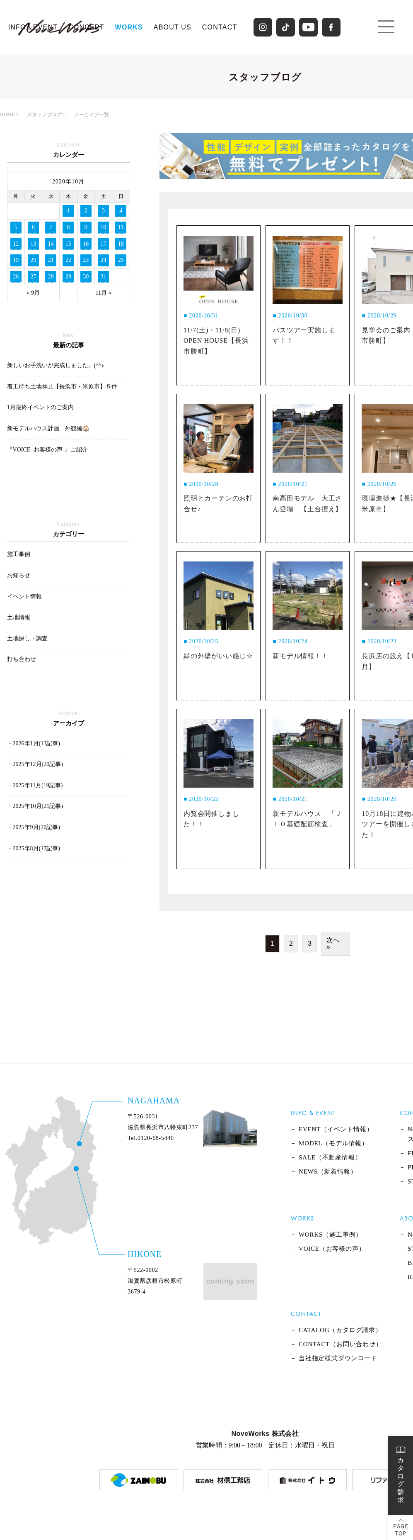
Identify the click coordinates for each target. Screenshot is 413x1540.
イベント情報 (24, 596)
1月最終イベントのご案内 (40, 407)
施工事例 (18, 554)
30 (86, 276)
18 (121, 244)
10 (103, 227)
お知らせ (18, 575)
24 (103, 260)
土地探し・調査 (27, 638)
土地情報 (18, 617)
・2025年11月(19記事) (35, 785)
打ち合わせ (21, 659)
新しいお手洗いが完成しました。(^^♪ (55, 365)
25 (121, 260)
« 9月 (33, 293)
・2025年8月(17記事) (33, 848)
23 (86, 260)
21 (51, 260)
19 (16, 260)
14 (51, 244)
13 (33, 244)
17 (103, 244)
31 (103, 276)
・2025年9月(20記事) (33, 827)
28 (51, 276)
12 (16, 244)
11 (120, 227)
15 (68, 244)
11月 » (103, 293)
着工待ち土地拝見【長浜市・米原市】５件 (62, 386)
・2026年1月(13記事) (33, 743)
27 (33, 276)
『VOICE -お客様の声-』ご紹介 (47, 450)
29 (68, 276)
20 (33, 260)
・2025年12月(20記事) (35, 764)
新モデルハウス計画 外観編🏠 (48, 428)
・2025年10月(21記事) (35, 806)
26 (16, 276)
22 (68, 260)
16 (86, 244)
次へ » (333, 943)
